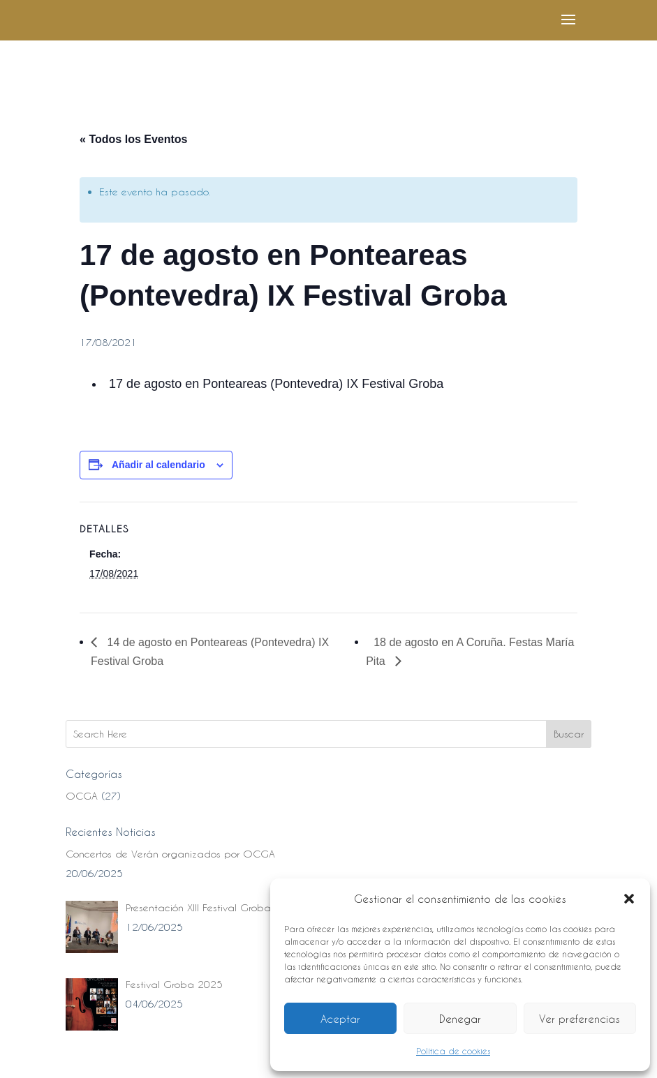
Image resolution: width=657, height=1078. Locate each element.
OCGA (82, 796)
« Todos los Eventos (133, 139)
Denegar (460, 1018)
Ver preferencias (579, 1018)
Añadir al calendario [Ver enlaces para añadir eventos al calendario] (158, 464)
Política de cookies (453, 1051)
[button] (629, 899)
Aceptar (340, 1018)
